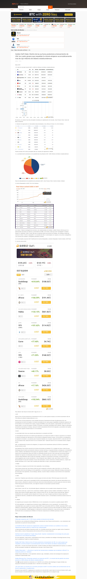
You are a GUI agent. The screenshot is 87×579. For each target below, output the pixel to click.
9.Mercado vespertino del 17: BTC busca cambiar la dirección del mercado (34, 507)
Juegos (39, 9)
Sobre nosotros (38, 570)
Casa (12, 38)
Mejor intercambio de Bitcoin (20, 38)
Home (12, 9)
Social (47, 9)
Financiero (57, 9)
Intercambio (67, 9)
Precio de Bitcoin (33, 577)
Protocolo (21, 9)
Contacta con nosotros (28, 570)
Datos (30, 9)
